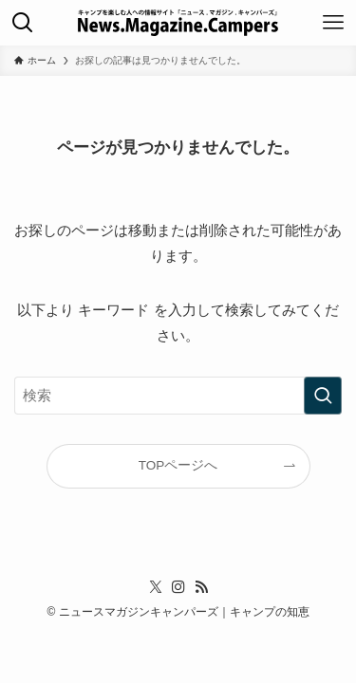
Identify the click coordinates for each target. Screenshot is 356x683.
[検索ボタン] (23, 23)
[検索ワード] (178, 396)
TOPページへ (178, 465)
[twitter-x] (155, 587)
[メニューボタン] (333, 23)
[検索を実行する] (323, 396)
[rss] (201, 587)
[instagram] (178, 587)
